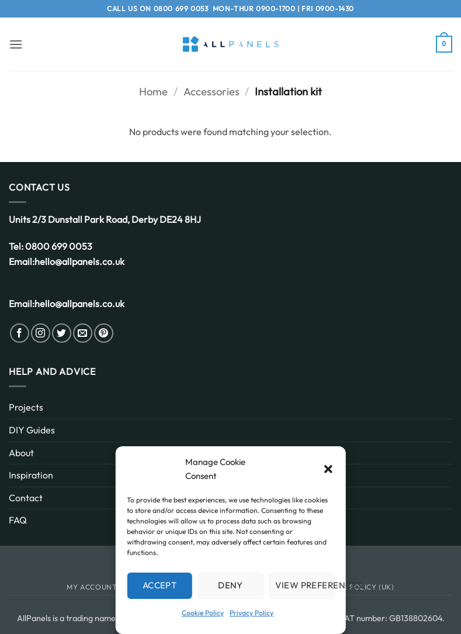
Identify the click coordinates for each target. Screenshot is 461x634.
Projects (26, 407)
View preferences (304, 585)
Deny (230, 585)
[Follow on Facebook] (19, 333)
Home (153, 91)
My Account (92, 587)
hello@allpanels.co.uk (79, 261)
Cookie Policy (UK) (356, 587)
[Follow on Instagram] (40, 333)
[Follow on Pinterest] (103, 333)
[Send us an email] (82, 333)
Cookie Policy (203, 612)
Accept (160, 585)
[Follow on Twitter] (61, 333)
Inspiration (31, 475)
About (21, 453)
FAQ (18, 520)
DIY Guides (32, 430)
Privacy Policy (251, 612)
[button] (328, 469)
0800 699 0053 (181, 8)
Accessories (211, 91)
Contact (26, 498)
